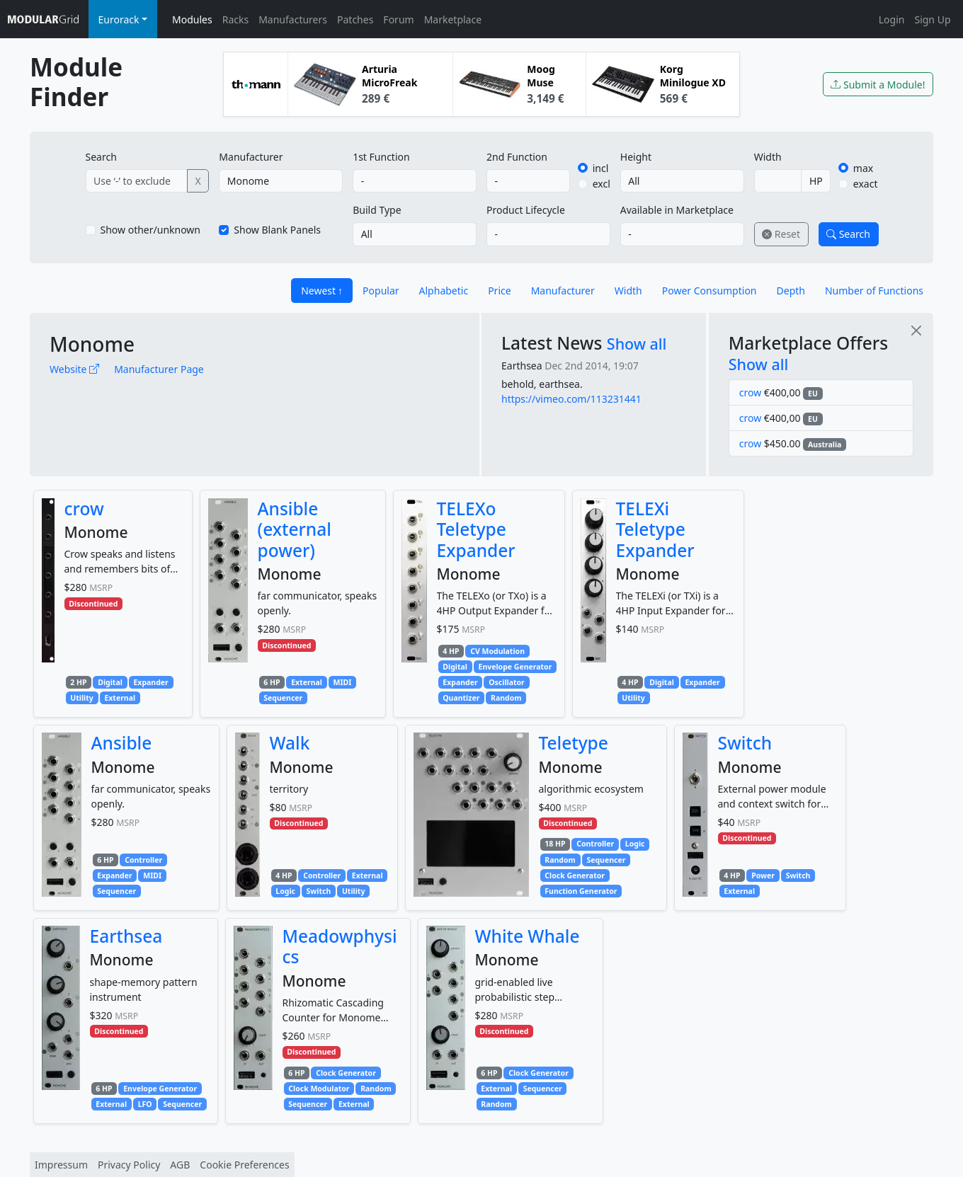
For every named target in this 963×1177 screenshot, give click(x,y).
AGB (180, 1164)
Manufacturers (292, 19)
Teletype (573, 742)
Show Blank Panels (277, 229)
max (863, 168)
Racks (235, 19)
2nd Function (516, 156)
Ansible (121, 742)
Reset (781, 234)
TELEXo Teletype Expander (476, 529)
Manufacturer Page (159, 369)
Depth (791, 290)
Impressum (61, 1164)
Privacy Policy (129, 1164)
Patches (355, 19)
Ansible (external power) (294, 529)
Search (101, 156)
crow (750, 392)
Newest (318, 290)
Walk (290, 742)
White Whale (527, 936)
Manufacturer (251, 156)
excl (601, 183)
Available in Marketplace (677, 210)
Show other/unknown (151, 229)
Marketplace (453, 19)
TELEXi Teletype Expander (655, 529)
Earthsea (521, 365)
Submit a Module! (878, 84)
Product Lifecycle (525, 210)
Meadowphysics (340, 946)
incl (601, 168)
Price (499, 290)
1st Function (381, 156)
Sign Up (932, 19)
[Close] (915, 330)
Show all (637, 343)
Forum (398, 19)
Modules (192, 19)
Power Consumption (709, 290)
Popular (381, 290)
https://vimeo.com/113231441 (571, 399)
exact (865, 183)
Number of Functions (874, 290)
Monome (92, 344)
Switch (745, 742)
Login (892, 19)
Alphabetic (444, 290)
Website (74, 369)
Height (635, 156)
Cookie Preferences (244, 1164)
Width (768, 156)
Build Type (377, 210)
